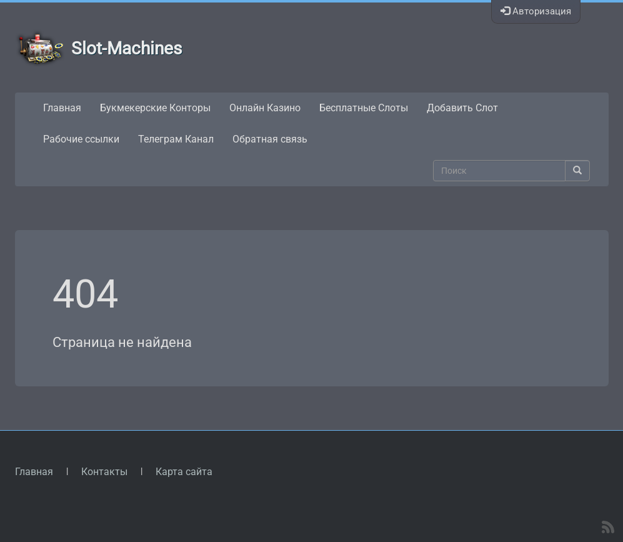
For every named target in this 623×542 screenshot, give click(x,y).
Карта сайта (184, 472)
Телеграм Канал (176, 139)
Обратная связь (269, 139)
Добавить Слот (462, 108)
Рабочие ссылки (81, 139)
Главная (62, 108)
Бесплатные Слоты (363, 108)
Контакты (104, 472)
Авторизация (536, 11)
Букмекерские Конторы (155, 108)
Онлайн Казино (265, 108)
